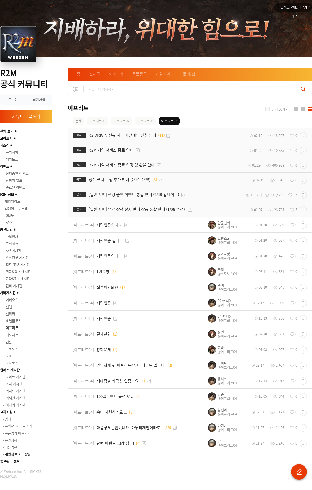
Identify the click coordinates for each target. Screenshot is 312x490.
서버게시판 (8, 292)
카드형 (296, 109)
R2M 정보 (7, 194)
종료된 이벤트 (10, 461)
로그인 (13, 99)
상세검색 (75, 89)
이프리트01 (97, 120)
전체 (78, 120)
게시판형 (310, 109)
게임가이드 (165, 74)
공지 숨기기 (280, 109)
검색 (303, 89)
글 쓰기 (299, 472)
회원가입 (39, 99)
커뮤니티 (6, 229)
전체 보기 (7, 131)
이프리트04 (169, 120)
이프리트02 (121, 120)
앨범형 (303, 109)
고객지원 (6, 411)
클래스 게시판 (10, 369)
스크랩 (303, 135)
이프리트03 (145, 120)
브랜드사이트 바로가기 (294, 8)
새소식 (4, 145)
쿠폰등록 (139, 74)
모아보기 (6, 138)
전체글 (94, 74)
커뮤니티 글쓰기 (26, 116)
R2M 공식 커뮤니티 (24, 78)
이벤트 (4, 166)
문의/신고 (191, 74)
